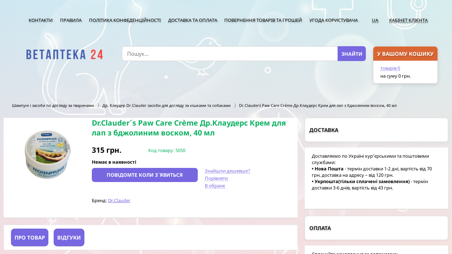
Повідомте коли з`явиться (145, 174)
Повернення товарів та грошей (263, 20)
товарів (390, 68)
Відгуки (69, 237)
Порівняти (216, 178)
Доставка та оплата (192, 20)
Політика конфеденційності (125, 20)
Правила (71, 20)
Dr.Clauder (119, 200)
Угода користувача (333, 20)
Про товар (29, 237)
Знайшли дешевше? (227, 171)
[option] (48, 155)
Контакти (41, 20)
